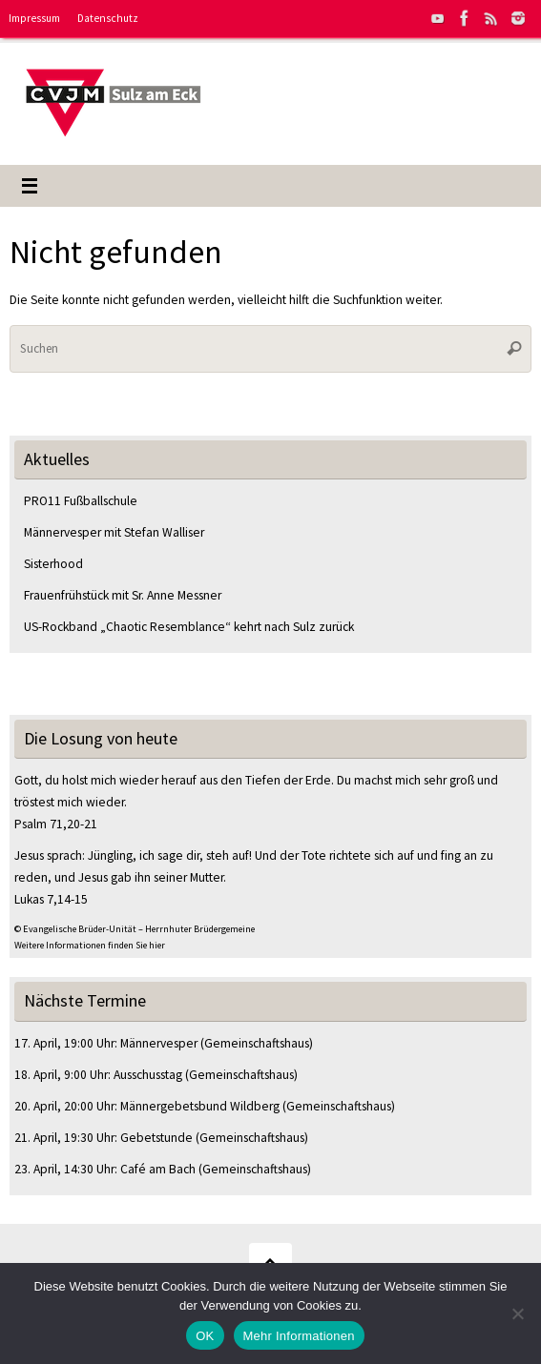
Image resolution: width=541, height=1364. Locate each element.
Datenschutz (107, 18)
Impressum (34, 18)
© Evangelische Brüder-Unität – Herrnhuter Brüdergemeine (134, 929)
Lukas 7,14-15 (51, 899)
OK (205, 1336)
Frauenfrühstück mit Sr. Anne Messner (124, 595)
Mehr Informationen (299, 1336)
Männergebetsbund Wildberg (200, 1106)
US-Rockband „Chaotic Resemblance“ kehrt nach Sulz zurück (189, 627)
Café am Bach (158, 1169)
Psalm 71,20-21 (55, 824)
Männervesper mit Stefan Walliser (114, 532)
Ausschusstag (148, 1075)
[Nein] (517, 1313)
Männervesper (159, 1043)
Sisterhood (53, 564)
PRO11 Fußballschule (80, 501)
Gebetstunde (156, 1138)
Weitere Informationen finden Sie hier (89, 945)
